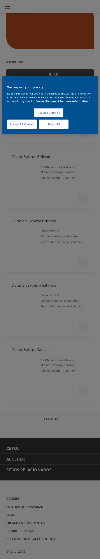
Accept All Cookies (22, 124)
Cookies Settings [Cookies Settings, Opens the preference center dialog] (49, 112)
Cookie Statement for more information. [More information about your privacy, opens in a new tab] (62, 101)
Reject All (54, 124)
